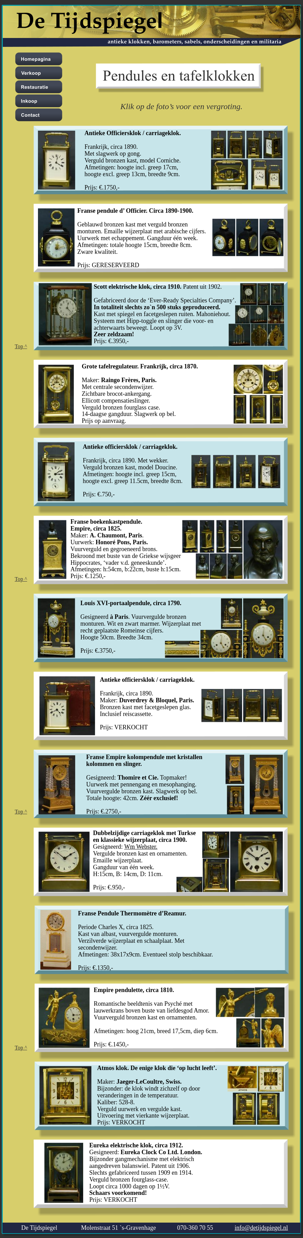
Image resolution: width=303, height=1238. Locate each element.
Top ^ (21, 346)
